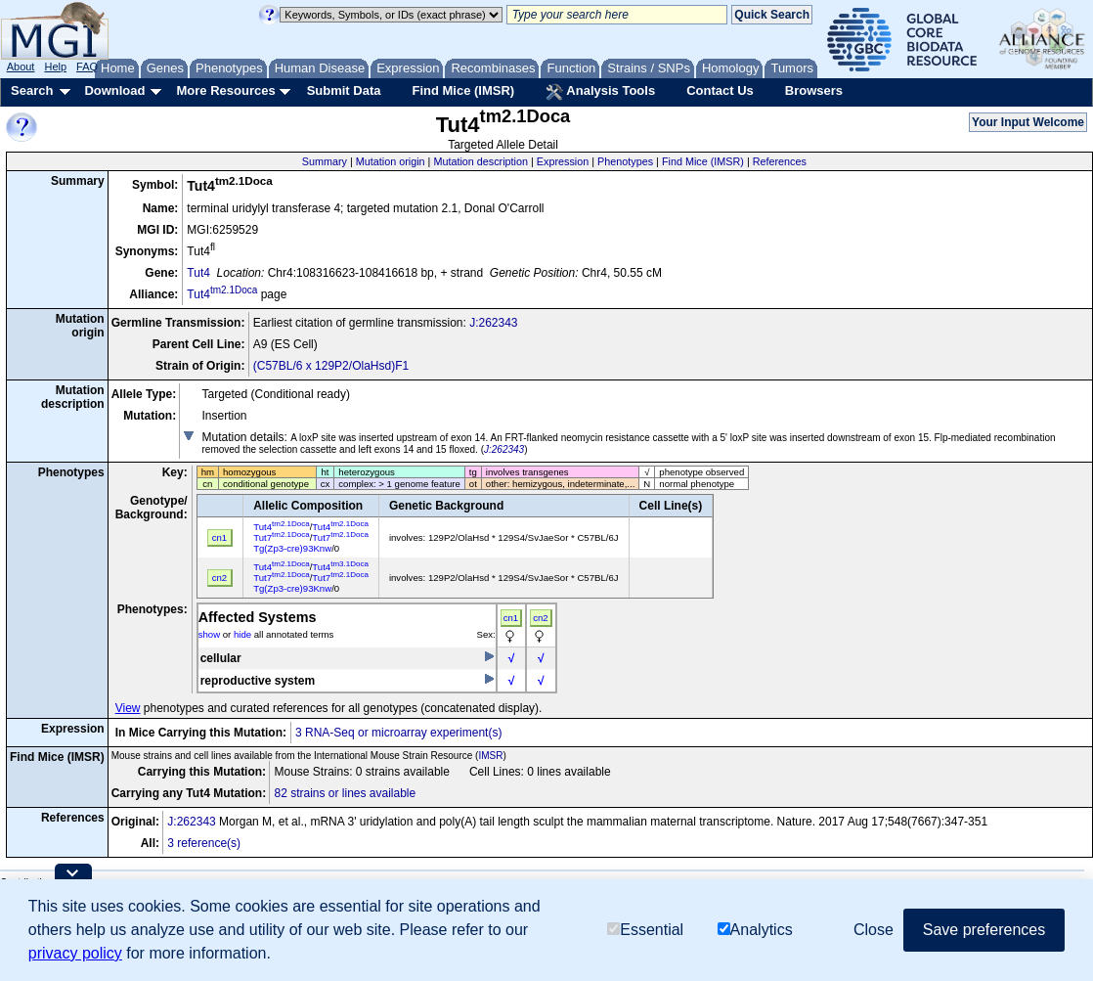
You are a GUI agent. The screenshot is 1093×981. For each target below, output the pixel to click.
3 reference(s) (203, 843)
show (209, 634)
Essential (645, 929)
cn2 (540, 617)
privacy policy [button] (75, 953)
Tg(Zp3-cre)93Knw (292, 548)
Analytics (755, 929)
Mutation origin (390, 161)
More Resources (225, 90)
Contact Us (720, 90)
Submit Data (344, 90)
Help (55, 66)
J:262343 (493, 323)
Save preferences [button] (984, 929)
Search (32, 90)
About (21, 66)
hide (242, 634)
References (780, 161)
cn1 (510, 617)
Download (114, 90)
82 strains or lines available (344, 793)
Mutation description (480, 161)
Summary (324, 161)
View (128, 708)
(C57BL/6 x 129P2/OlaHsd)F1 (331, 366)
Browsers (814, 90)
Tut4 (198, 273)
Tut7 (281, 537)
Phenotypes (625, 161)
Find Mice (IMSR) (463, 90)
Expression (563, 161)
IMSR (490, 755)
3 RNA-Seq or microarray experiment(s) (398, 732)
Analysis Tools (600, 92)
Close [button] (873, 929)
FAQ (87, 66)
